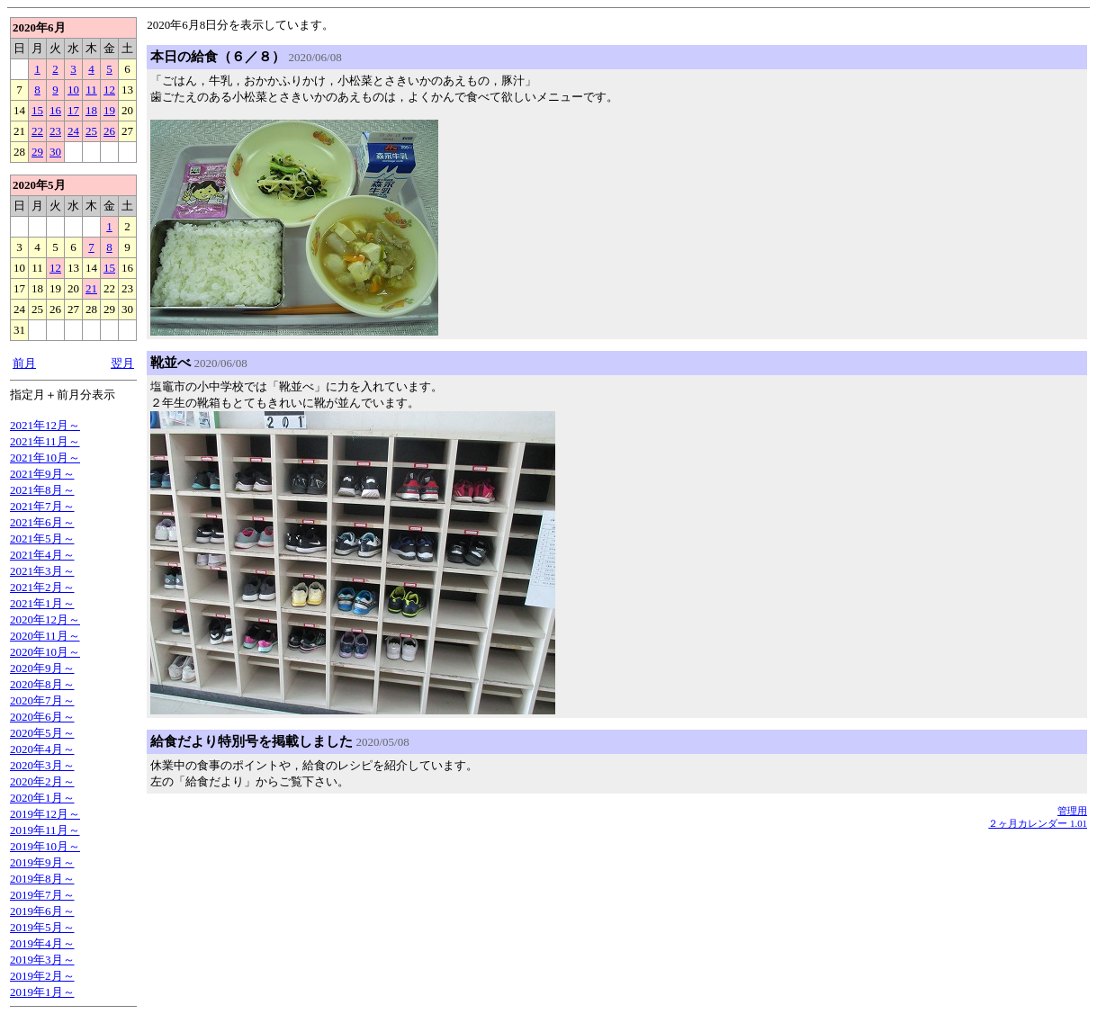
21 (91, 288)
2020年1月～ (42, 797)
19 (109, 110)
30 (55, 151)
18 (91, 110)
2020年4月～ (42, 749)
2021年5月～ (42, 538)
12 (109, 89)
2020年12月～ (45, 619)
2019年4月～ (42, 943)
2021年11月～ (45, 441)
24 (73, 131)
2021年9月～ (42, 473)
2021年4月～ (42, 554)
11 (91, 89)
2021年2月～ (42, 587)
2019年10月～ (45, 846)
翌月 (122, 363)
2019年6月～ (42, 911)
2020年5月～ (42, 733)
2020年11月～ (45, 635)
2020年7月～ (42, 700)
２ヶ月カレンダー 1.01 (1037, 823)
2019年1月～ (42, 992)
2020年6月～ (42, 716)
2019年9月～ (42, 862)
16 (55, 110)
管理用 (1072, 810)
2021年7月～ (42, 506)
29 (37, 151)
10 (73, 89)
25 (91, 131)
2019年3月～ (42, 959)
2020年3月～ (42, 765)
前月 (24, 363)
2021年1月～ (42, 603)
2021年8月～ (42, 490)
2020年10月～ (45, 652)
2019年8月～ (42, 878)
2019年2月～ (42, 976)
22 (37, 131)
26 (109, 131)
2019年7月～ (42, 895)
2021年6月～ (42, 522)
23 (55, 131)
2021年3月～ (42, 571)
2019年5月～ (42, 927)
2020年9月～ (42, 668)
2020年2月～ (42, 781)
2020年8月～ (42, 684)
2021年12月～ (45, 425)
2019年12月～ (45, 814)
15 (37, 110)
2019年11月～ (45, 830)
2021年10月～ (45, 457)
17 (73, 110)
